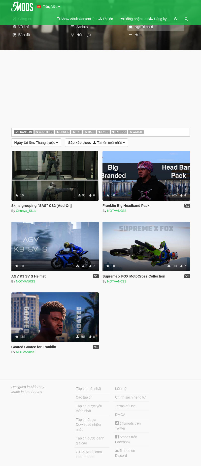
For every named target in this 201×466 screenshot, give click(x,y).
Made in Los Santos (26, 392)
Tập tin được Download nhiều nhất (88, 425)
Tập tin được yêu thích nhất (89, 408)
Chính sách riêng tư (130, 397)
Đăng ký (158, 19)
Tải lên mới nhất (96, 143)
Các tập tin (84, 397)
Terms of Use (125, 406)
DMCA (120, 415)
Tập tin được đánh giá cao (90, 440)
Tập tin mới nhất (88, 389)
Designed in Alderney (27, 387)
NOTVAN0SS (117, 211)
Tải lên (106, 19)
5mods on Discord (125, 453)
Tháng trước (36, 143)
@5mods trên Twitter (128, 425)
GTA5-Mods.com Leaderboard (89, 454)
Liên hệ (121, 389)
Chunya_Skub (26, 211)
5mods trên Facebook (126, 439)
